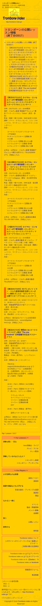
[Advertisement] (33, 12)
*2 (38, 556)
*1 (38, 553)
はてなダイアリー (30, 556)
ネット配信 (34, 451)
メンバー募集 (33, 510)
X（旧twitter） (31, 559)
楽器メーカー (33, 478)
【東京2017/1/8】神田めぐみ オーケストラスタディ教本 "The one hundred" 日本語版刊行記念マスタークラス (23, 88)
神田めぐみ (25, 330)
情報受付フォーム (32, 570)
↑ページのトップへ (9, 598)
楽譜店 (36, 493)
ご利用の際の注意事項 (30, 546)
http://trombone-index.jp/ (14, 22)
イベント (35, 504)
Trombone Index (24, 601)
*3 (38, 559)
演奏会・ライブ (33, 445)
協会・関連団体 (33, 507)
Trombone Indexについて (29, 538)
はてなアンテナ (31, 553)
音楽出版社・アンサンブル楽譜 (27, 490)
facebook (35, 562)
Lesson (8, 433)
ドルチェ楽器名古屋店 (17, 175)
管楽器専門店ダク (16, 305)
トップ (19, 598)
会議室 (36, 513)
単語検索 (35, 575)
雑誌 (37, 496)
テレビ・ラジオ (33, 448)
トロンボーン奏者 (32, 460)
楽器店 (36, 481)
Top (3, 433)
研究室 (36, 531)
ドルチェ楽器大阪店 (16, 240)
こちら (16, 155)
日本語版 (18, 335)
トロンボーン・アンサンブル (28, 463)
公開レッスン (33, 522)
